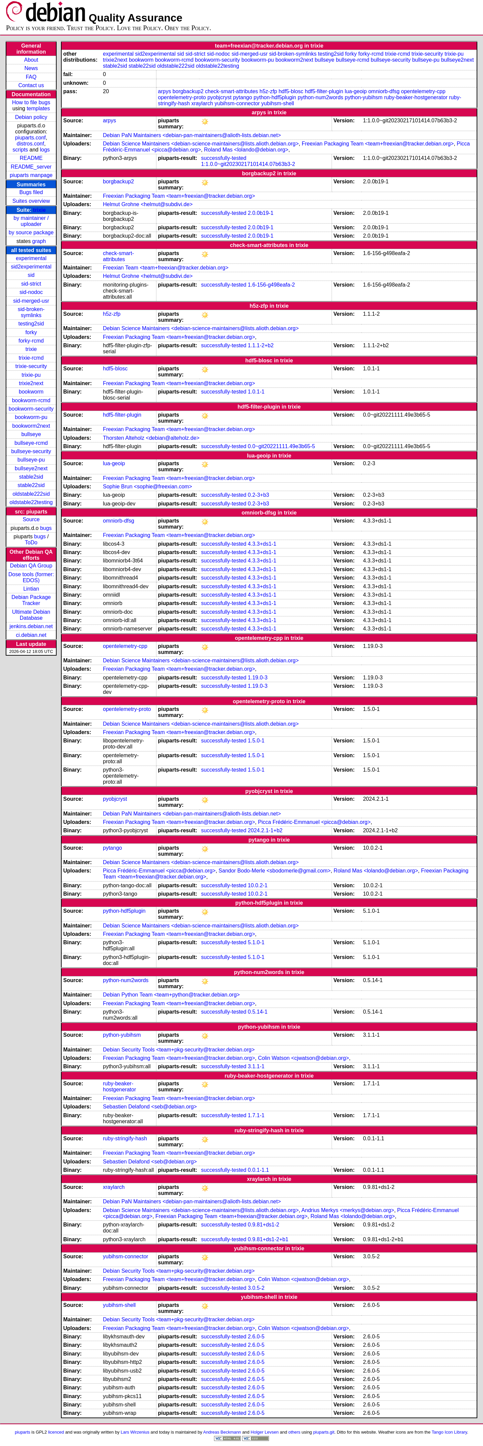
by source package (31, 232)
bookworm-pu (31, 417)
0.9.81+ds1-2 (263, 1224)
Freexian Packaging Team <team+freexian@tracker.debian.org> (378, 143)
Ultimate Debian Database (31, 615)
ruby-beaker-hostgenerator (415, 97)
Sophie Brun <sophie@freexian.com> (147, 486)
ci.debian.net (31, 635)
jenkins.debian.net (31, 626)
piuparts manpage (31, 175)
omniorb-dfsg (383, 91)
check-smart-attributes (231, 91)
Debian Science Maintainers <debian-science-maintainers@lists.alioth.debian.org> (201, 143)
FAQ (31, 77)
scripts (20, 150)
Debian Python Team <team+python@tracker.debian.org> (171, 995)
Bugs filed (31, 192)
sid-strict (31, 284)
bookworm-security (31, 409)
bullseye (31, 434)
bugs (46, 528)
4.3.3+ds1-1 (262, 544)
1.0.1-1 (256, 392)
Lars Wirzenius (135, 1432)
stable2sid (31, 477)
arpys (164, 91)
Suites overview (31, 201)
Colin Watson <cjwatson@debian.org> (303, 1058)
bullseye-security (31, 451)
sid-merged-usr (31, 301)
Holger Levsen (265, 1432)
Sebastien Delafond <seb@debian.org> (150, 1106)
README (31, 158)
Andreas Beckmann (222, 1432)
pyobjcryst (219, 97)
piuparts (22, 1432)
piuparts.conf (30, 137)
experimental (31, 258)
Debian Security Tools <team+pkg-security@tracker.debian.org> (179, 1049)
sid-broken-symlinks (31, 312)
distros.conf (30, 143)
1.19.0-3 (258, 677)
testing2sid (31, 323)
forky (31, 332)
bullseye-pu (31, 460)
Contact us (31, 85)
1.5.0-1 (256, 740)
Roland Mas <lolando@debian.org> (246, 150)
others (294, 1432)
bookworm (31, 392)
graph (39, 241)
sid (31, 275)
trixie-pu (31, 375)
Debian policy (31, 117)
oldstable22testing (31, 502)
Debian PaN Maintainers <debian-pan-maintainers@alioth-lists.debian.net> (192, 135)
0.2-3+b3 (258, 495)
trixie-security (31, 366)
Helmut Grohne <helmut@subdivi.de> (148, 204)
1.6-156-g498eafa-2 (271, 285)
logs (45, 150)
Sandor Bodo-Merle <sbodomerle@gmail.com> (275, 870)
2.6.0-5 (256, 1336)
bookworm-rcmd (31, 400)
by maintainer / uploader (31, 221)
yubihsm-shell (277, 103)
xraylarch (202, 103)
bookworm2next (31, 426)
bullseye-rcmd (31, 443)
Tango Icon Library (449, 1432)
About (31, 60)
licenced (56, 1432)
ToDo (31, 542)
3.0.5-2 (256, 1288)
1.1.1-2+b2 (261, 345)
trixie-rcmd (31, 358)
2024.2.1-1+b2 (265, 830)
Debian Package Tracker (31, 600)
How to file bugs (31, 102)
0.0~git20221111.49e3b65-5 (281, 446)
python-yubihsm (364, 97)
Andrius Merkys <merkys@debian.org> (347, 1210)
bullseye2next (31, 468)
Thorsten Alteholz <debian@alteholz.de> (151, 438)
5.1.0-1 (256, 942)
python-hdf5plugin (275, 97)
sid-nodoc (31, 292)
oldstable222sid (31, 494)
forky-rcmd (31, 341)
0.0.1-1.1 (258, 1170)
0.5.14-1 (258, 1012)
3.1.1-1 (256, 1066)
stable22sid (31, 485)
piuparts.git (323, 1432)
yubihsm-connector (237, 103)
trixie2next (31, 383)
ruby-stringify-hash (125, 1138)
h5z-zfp (268, 91)
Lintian (31, 589)
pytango (242, 97)
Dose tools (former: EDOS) (31, 577)
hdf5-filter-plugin (324, 91)
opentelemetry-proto (182, 97)
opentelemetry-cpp (423, 91)
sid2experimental (31, 266)
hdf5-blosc (291, 91)
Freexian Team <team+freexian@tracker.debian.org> (165, 267)
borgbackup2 (188, 91)
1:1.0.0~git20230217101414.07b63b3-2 (248, 164)
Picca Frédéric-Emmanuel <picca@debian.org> (314, 822)
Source (31, 519)
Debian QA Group (31, 565)
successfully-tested (223, 158)
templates (38, 108)
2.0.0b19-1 (261, 213)
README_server (31, 167)
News (31, 68)
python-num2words (320, 97)
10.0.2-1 (258, 885)
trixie (39, 210)
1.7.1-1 (256, 1115)
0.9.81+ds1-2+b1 (268, 1239)
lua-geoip (356, 91)
